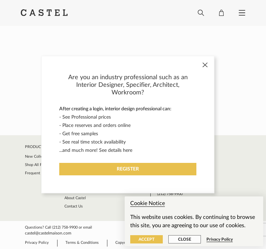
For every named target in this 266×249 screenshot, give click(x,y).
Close (184, 239)
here (127, 150)
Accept (146, 239)
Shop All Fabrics (38, 165)
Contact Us (73, 206)
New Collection (38, 156)
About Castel (75, 198)
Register (128, 169)
